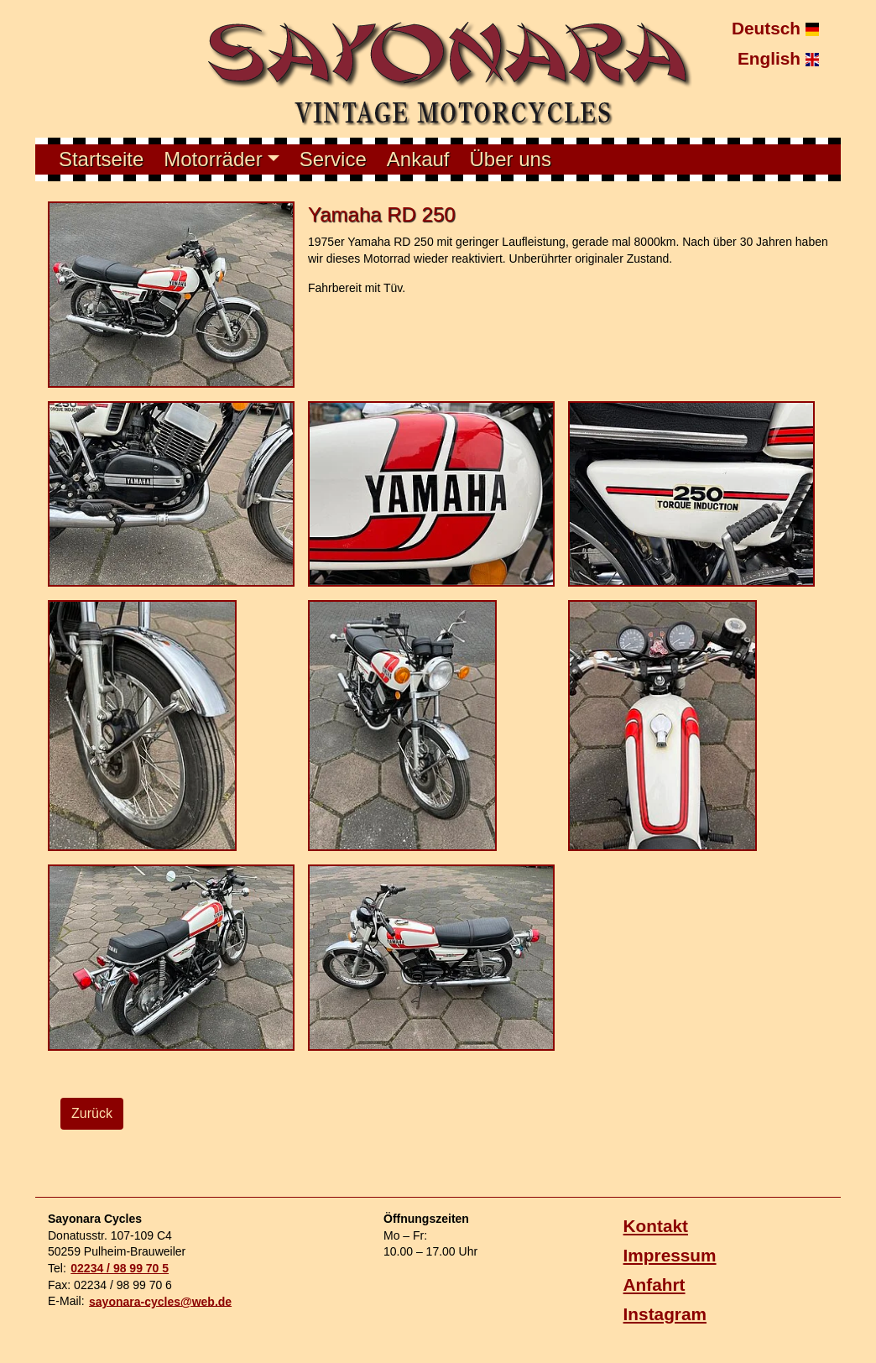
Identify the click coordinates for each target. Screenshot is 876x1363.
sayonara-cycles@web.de (160, 1301)
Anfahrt (654, 1284)
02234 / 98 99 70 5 (119, 1268)
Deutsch (775, 28)
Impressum (670, 1255)
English (778, 57)
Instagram (665, 1314)
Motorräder (213, 159)
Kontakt (655, 1225)
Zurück (91, 1113)
